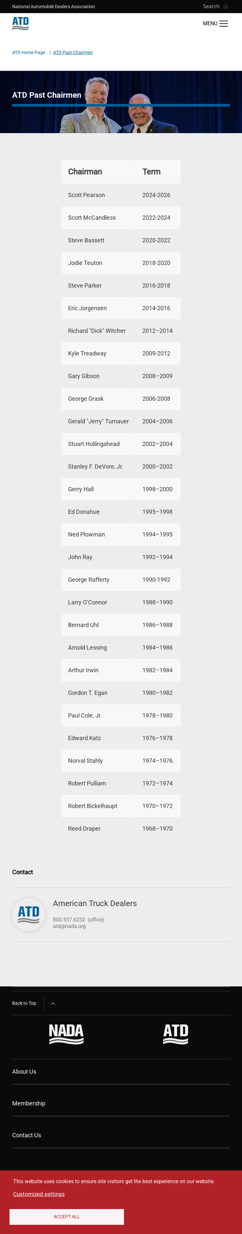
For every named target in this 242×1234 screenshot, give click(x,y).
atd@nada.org (69, 926)
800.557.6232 (69, 920)
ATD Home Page (28, 52)
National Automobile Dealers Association (53, 6)
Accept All (67, 1216)
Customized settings (39, 1194)
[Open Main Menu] (215, 23)
